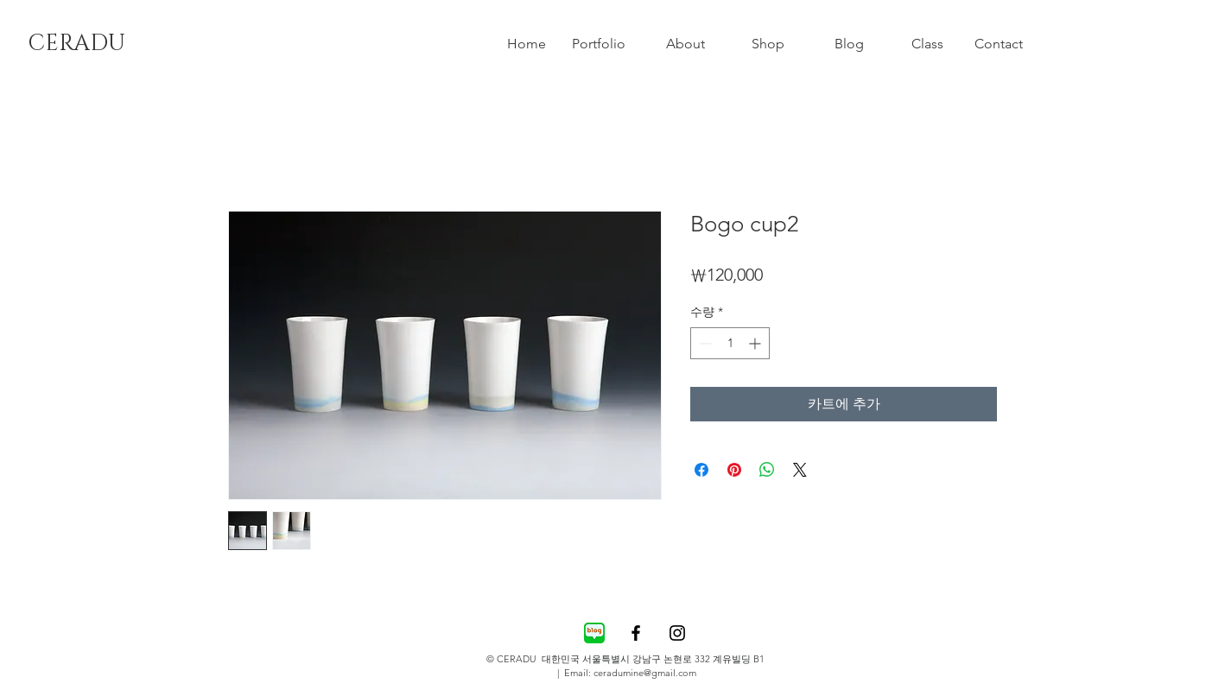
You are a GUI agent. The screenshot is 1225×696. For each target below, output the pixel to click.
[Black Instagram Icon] (677, 633)
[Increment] (756, 343)
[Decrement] (703, 343)
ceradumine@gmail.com (644, 673)
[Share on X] (800, 469)
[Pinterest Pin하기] (734, 469)
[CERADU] (76, 44)
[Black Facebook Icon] (635, 633)
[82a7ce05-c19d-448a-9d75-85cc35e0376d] (594, 633)
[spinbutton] (730, 343)
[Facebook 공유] (701, 469)
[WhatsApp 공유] (767, 469)
